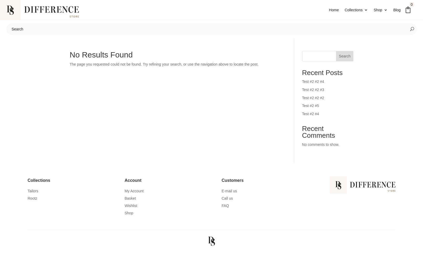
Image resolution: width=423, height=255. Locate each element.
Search (344, 59)
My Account (134, 194)
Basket (130, 201)
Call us (227, 201)
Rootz (32, 201)
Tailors (33, 194)
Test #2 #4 (310, 116)
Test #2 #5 (310, 108)
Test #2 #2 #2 (313, 100)
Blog (397, 10)
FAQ (225, 208)
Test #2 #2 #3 (313, 92)
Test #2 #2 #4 (313, 84)
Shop (378, 10)
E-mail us (229, 194)
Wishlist (131, 208)
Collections (354, 10)
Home (334, 10)
